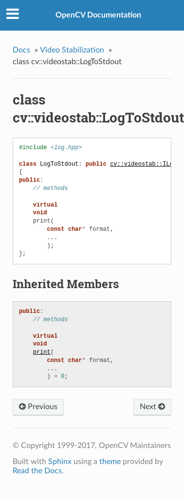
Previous (38, 407)
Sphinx (60, 462)
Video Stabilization (72, 50)
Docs (21, 50)
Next (152, 407)
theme (110, 462)
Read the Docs (37, 471)
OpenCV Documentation (98, 15)
